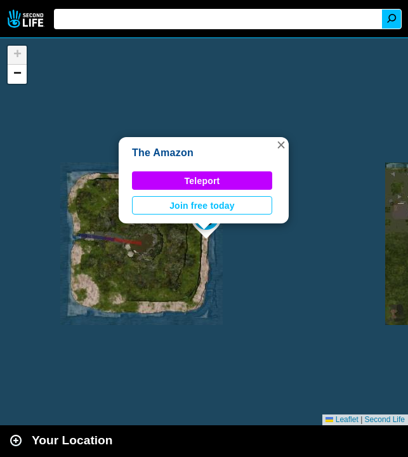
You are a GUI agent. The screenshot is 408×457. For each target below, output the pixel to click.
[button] (281, 144)
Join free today (202, 206)
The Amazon (163, 152)
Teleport (202, 181)
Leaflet (342, 419)
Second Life (27, 19)
